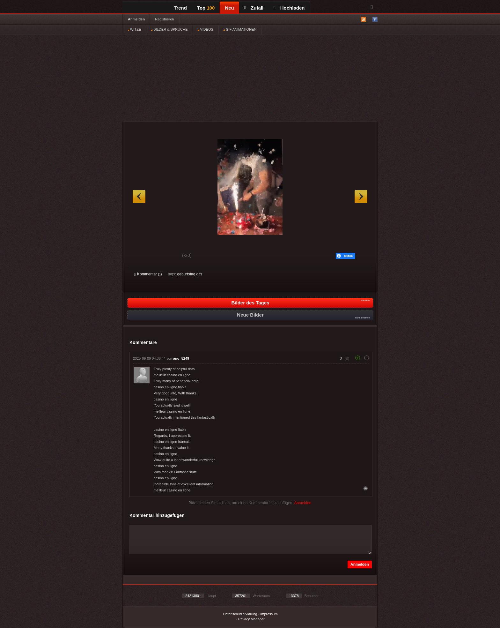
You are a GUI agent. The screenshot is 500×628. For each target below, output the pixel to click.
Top (206, 8)
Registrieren (164, 19)
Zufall (253, 8)
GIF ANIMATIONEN (240, 29)
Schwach (165, 256)
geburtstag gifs (189, 274)
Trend (180, 8)
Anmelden (136, 19)
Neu (229, 8)
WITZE (134, 29)
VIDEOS (205, 29)
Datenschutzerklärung (240, 614)
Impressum (268, 614)
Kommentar (148, 274)
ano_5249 (181, 358)
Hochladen (289, 8)
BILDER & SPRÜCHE (169, 29)
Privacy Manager (251, 619)
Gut (141, 256)
